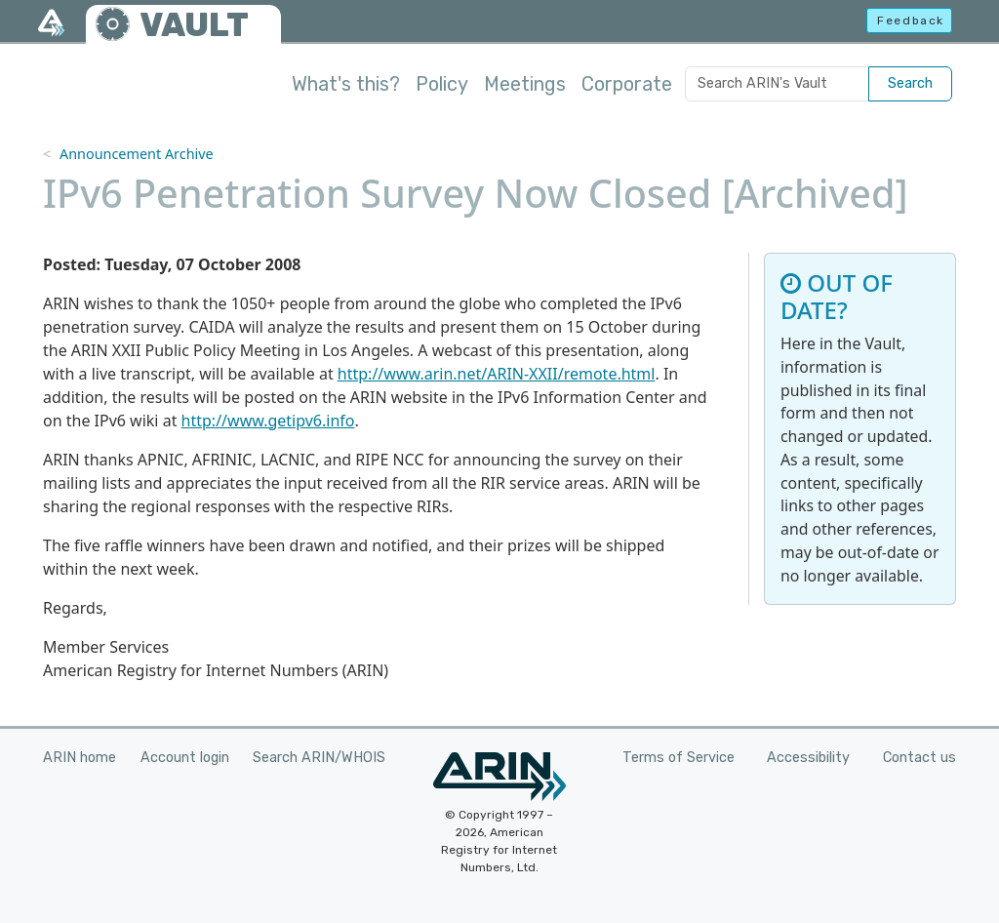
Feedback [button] (910, 20)
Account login (184, 757)
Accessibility (808, 757)
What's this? (346, 84)
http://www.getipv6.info (268, 420)
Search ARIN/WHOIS (319, 757)
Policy (442, 84)
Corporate (626, 84)
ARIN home (79, 757)
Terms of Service (678, 757)
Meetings (525, 84)
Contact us (919, 757)
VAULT (194, 25)
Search (910, 83)
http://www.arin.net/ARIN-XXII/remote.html (497, 373)
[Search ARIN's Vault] (777, 83)
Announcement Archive (137, 153)
